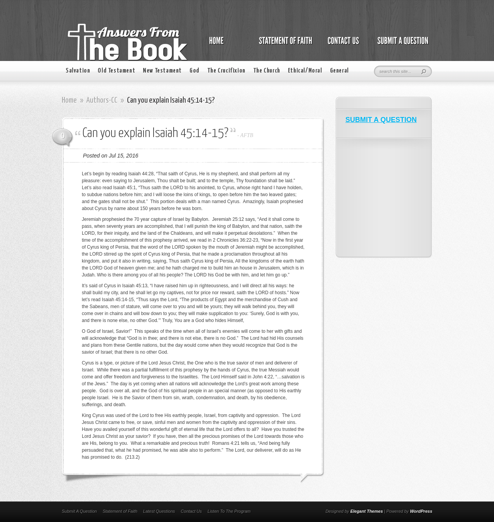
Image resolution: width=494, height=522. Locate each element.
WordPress (421, 511)
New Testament (162, 71)
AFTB (246, 135)
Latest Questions (159, 511)
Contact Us (191, 511)
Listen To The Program (229, 511)
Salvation (78, 71)
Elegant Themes (366, 511)
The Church (266, 71)
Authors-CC (101, 100)
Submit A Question (79, 511)
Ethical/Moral (305, 71)
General (339, 71)
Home (69, 100)
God (194, 71)
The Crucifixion (226, 71)
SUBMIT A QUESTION (381, 120)
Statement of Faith (120, 511)
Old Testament (116, 71)
